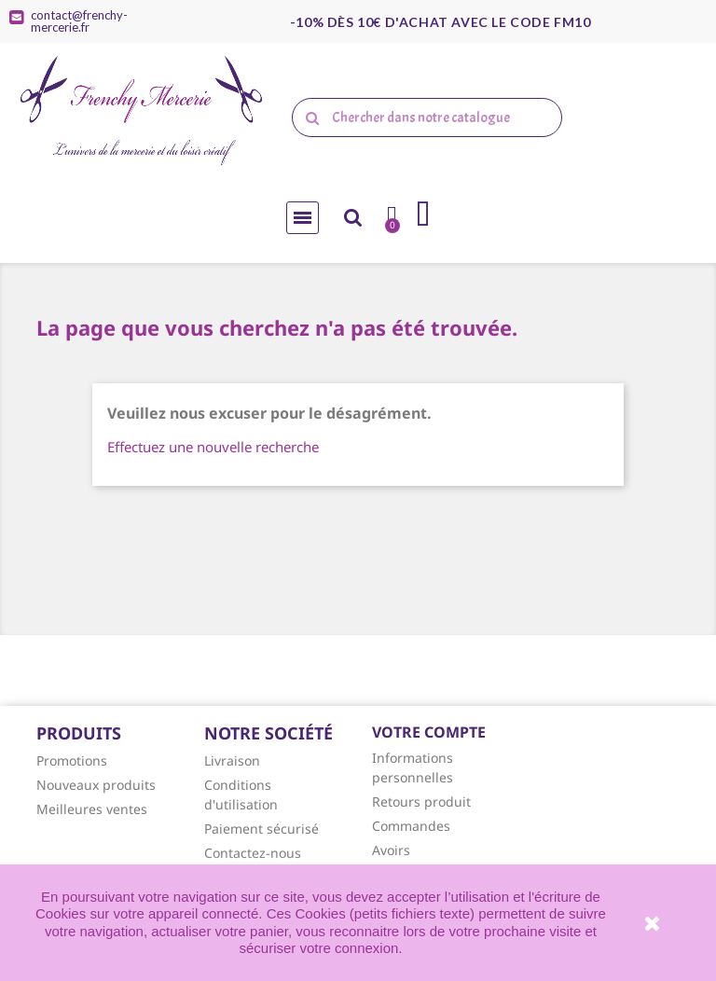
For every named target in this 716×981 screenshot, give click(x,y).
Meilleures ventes (91, 809)
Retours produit (421, 801)
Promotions (71, 760)
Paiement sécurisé (261, 828)
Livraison (232, 760)
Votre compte (429, 732)
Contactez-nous (252, 853)
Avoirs (391, 850)
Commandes (411, 826)
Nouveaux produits (96, 785)
